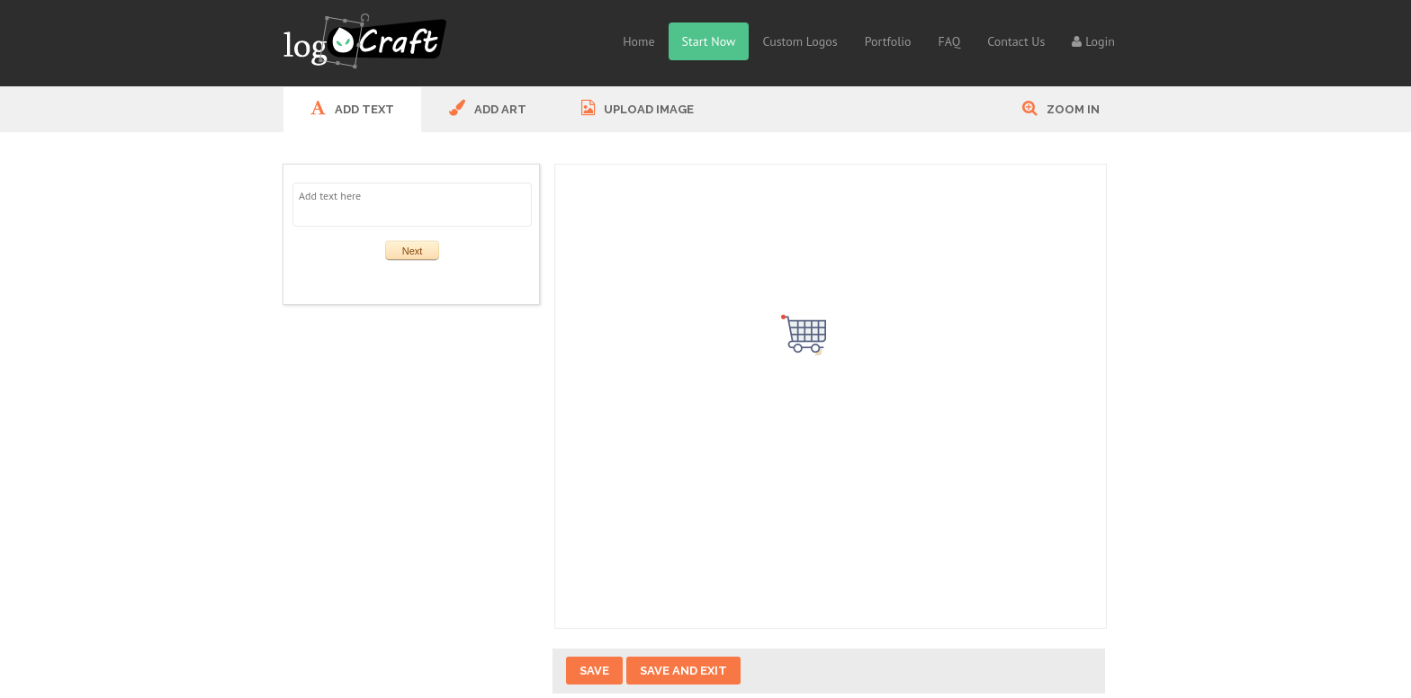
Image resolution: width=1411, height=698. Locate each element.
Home (638, 41)
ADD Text (352, 108)
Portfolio (888, 41)
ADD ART (487, 108)
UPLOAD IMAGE (637, 108)
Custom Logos (799, 41)
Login (1093, 41)
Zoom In (1061, 108)
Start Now (709, 41)
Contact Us (1016, 41)
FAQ (950, 41)
